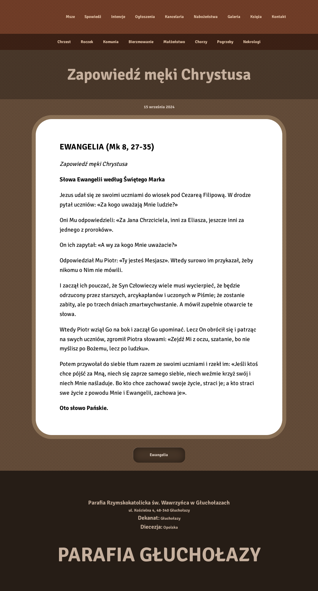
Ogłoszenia (145, 16)
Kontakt (279, 16)
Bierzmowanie (141, 41)
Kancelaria (174, 16)
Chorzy (201, 41)
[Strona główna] (44, 17)
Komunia (111, 41)
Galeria (234, 16)
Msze (70, 16)
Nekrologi (252, 41)
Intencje (118, 16)
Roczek (87, 41)
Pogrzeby (225, 41)
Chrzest (64, 41)
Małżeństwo (174, 41)
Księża (256, 16)
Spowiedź (92, 16)
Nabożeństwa (206, 16)
